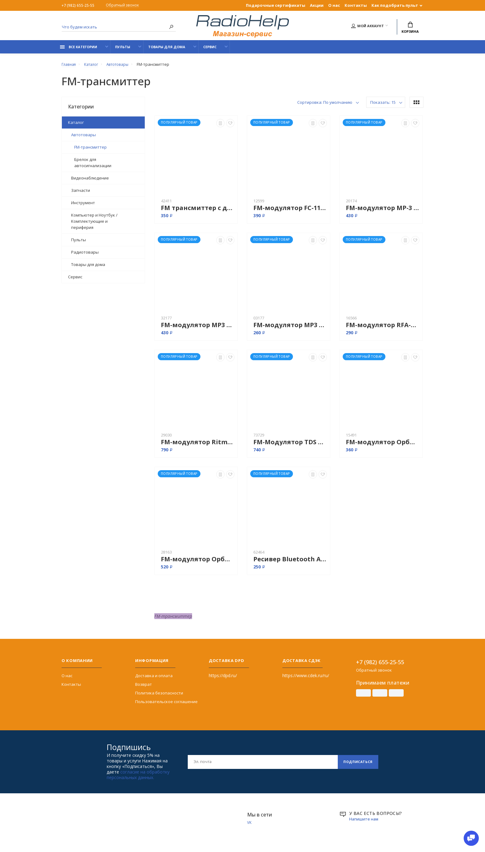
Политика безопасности (159, 696)
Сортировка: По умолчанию (324, 105)
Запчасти (80, 193)
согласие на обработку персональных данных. (138, 778)
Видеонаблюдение (90, 181)
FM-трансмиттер (90, 150)
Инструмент (83, 206)
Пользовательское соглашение (166, 705)
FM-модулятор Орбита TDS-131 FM (382, 445)
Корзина (410, 28)
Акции (317, 5)
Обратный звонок (126, 5)
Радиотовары (85, 255)
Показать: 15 (383, 105)
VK (249, 826)
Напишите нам (364, 822)
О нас (334, 5)
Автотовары (83, 138)
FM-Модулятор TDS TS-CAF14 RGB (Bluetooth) (290, 445)
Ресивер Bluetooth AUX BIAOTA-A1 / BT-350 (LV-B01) (290, 562)
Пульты (122, 50)
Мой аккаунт (367, 26)
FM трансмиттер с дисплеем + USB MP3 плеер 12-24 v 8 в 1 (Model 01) (197, 211)
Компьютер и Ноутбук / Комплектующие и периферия (94, 225)
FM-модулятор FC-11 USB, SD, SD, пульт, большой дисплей (290, 211)
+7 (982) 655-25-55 (78, 5)
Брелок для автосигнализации (92, 166)
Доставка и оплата (154, 679)
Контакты (356, 5)
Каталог (76, 126)
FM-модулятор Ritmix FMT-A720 (197, 445)
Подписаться (356, 765)
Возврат (143, 687)
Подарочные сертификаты (275, 5)
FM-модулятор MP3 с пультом (290, 328)
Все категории (78, 50)
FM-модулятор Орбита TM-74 (197, 562)
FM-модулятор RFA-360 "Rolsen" (382, 328)
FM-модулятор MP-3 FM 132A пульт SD (382, 211)
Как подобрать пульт (394, 5)
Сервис (210, 50)
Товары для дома (166, 50)
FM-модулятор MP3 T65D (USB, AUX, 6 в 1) (197, 328)
